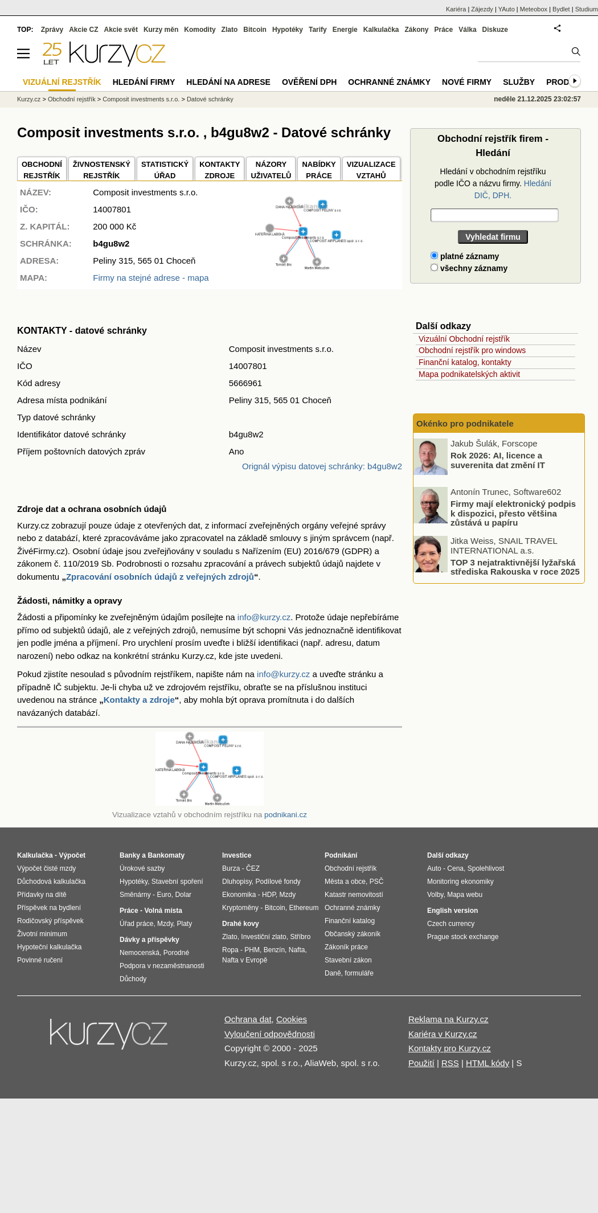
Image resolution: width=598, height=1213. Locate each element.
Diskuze (495, 30)
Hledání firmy (144, 82)
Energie (345, 30)
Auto (434, 868)
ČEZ (253, 868)
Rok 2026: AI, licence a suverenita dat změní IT (497, 460)
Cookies (291, 1019)
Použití (421, 1063)
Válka (467, 30)
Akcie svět (121, 30)
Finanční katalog (350, 921)
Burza (231, 868)
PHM (252, 950)
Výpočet (72, 855)
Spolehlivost (486, 868)
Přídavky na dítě (42, 895)
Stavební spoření (177, 882)
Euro (164, 895)
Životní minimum (42, 934)
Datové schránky (210, 99)
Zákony (416, 30)
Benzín (274, 950)
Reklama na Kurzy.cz (448, 1019)
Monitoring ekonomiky (460, 882)
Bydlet (561, 9)
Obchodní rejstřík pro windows (472, 350)
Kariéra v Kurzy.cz (442, 1034)
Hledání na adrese (228, 82)
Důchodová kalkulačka (51, 882)
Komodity (199, 30)
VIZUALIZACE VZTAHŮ (371, 170)
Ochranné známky (389, 82)
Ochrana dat (248, 1019)
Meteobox (533, 9)
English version (452, 911)
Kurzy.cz (28, 99)
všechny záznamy (469, 268)
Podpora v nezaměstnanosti (162, 966)
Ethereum (303, 908)
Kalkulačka (381, 30)
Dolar (183, 895)
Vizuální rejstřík (62, 82)
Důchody (133, 979)
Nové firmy (466, 82)
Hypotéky (287, 30)
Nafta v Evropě (244, 960)
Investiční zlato (263, 937)
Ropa (230, 950)
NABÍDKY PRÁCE (318, 170)
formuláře (359, 973)
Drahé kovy (240, 924)
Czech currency (450, 924)
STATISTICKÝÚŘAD (165, 170)
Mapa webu (464, 895)
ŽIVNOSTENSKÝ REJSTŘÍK (101, 170)
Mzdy (165, 924)
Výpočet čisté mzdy (46, 868)
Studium (586, 9)
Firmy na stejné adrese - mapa (150, 277)
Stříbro (300, 937)
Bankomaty (166, 855)
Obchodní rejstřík (72, 99)
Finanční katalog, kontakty (465, 362)
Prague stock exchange (462, 937)
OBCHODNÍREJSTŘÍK (42, 170)
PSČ (377, 882)
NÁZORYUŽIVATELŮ (271, 170)
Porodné (176, 953)
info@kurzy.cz (263, 617)
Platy (184, 924)
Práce (444, 30)
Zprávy (52, 30)
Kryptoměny (240, 908)
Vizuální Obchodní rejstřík (464, 338)
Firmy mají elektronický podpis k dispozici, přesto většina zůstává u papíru (513, 513)
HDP (269, 895)
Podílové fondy (277, 882)
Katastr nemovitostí (354, 895)
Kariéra (456, 9)
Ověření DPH (309, 82)
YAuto (506, 9)
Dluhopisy (237, 882)
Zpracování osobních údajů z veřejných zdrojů (160, 576)
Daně (333, 973)
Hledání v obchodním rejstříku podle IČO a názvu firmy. (493, 183)
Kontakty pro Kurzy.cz (449, 1048)
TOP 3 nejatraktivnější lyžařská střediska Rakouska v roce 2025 (515, 566)
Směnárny (135, 895)
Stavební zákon (348, 960)
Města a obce (345, 882)
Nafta (297, 950)
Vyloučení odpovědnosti (269, 1034)
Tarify (318, 30)
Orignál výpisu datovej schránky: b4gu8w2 (322, 466)
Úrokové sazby (142, 868)
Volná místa (163, 911)
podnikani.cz (285, 814)
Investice (236, 855)
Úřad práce (136, 924)
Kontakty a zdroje (139, 699)
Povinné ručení (40, 960)
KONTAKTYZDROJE (219, 170)
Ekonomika (239, 895)
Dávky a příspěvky (149, 940)
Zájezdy (482, 9)
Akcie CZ (83, 30)
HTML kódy (487, 1063)
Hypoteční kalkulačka (49, 947)
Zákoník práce (346, 947)
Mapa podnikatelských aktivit (469, 374)
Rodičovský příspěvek (50, 921)
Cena (455, 868)
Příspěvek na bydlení (49, 908)
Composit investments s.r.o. (141, 99)
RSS (450, 1063)
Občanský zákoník (352, 934)
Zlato (230, 30)
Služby (519, 82)
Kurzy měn (161, 30)
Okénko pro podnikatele (465, 423)
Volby (435, 895)
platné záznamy (465, 256)
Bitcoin (255, 30)
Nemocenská (139, 953)
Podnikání (341, 855)
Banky (130, 855)
